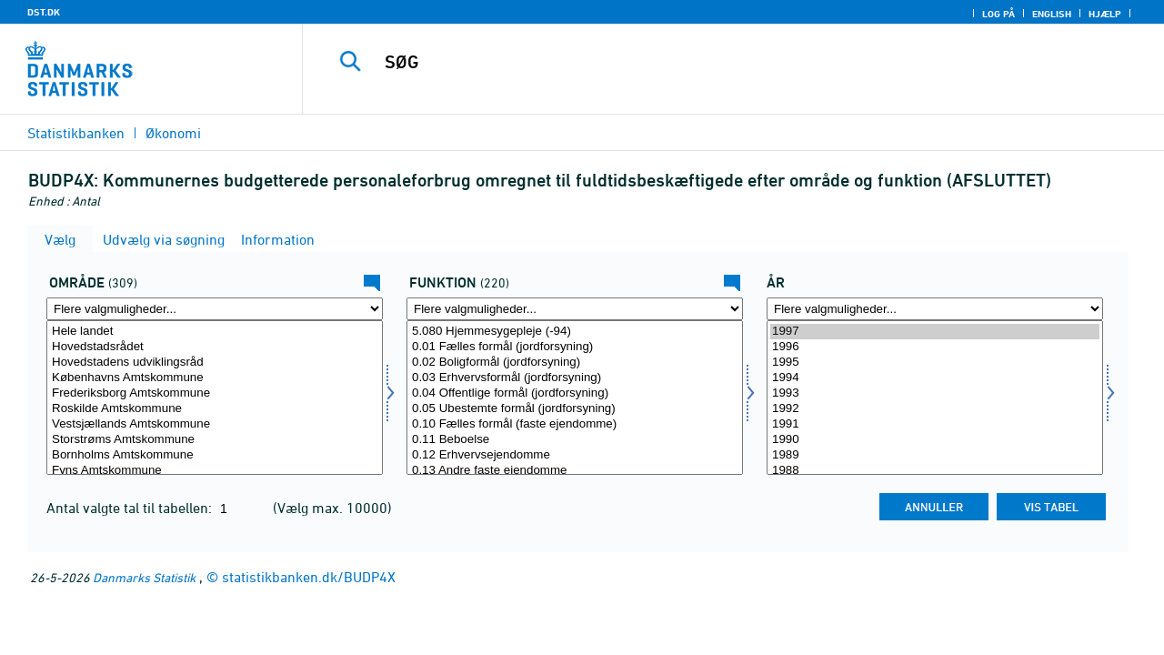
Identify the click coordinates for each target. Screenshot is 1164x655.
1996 (934, 347)
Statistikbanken (76, 133)
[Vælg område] (214, 397)
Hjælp (1105, 13)
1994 (934, 378)
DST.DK (43, 11)
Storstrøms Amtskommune (214, 440)
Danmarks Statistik (144, 577)
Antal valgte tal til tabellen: (131, 507)
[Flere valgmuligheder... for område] (214, 308)
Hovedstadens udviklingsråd (214, 362)
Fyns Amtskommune (214, 471)
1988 (934, 471)
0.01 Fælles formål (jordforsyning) (574, 347)
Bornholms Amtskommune (214, 455)
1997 (934, 331)
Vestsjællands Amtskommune (214, 424)
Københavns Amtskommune (214, 378)
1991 (934, 424)
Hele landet (214, 331)
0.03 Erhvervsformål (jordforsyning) (574, 378)
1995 (934, 362)
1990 (934, 440)
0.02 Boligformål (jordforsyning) (574, 362)
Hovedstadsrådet (214, 347)
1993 (934, 393)
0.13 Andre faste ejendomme (574, 471)
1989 (934, 455)
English (1051, 13)
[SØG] (717, 62)
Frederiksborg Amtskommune (214, 393)
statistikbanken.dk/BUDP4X (309, 577)
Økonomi (173, 133)
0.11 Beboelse (574, 440)
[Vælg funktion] (574, 397)
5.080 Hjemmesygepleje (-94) (574, 331)
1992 (934, 409)
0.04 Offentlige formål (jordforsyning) (574, 393)
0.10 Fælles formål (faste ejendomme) (574, 424)
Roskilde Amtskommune (214, 409)
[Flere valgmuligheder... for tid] (935, 308)
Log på (998, 13)
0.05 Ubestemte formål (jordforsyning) (574, 409)
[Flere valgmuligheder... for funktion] (574, 308)
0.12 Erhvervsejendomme (574, 455)
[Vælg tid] (935, 397)
